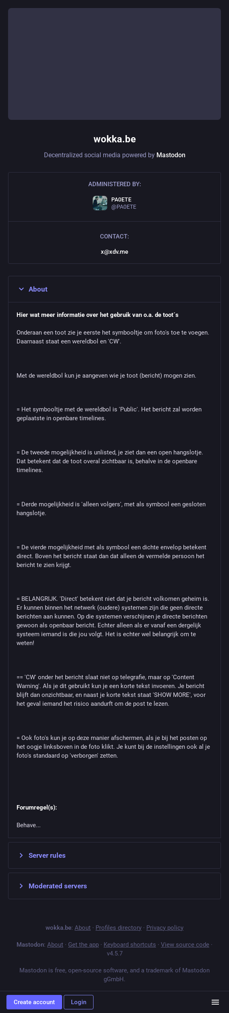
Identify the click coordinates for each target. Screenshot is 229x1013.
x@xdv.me (114, 251)
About (32, 289)
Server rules (41, 855)
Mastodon (170, 155)
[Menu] (215, 1002)
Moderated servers (52, 886)
